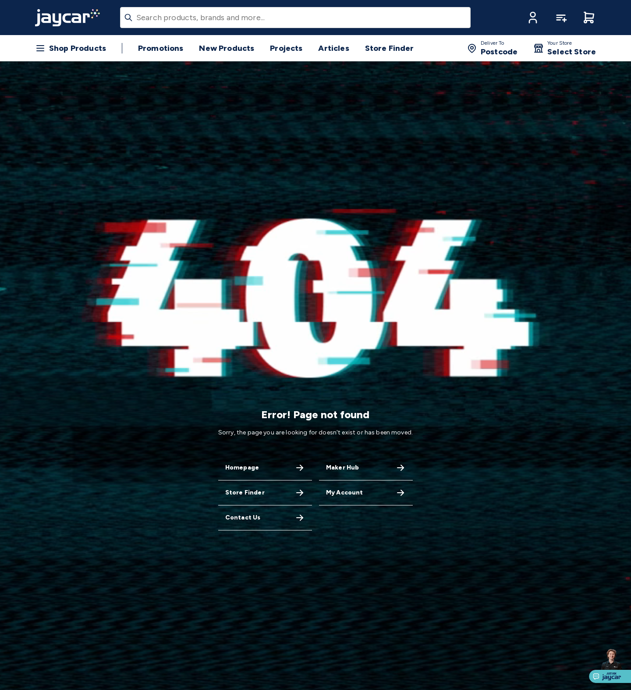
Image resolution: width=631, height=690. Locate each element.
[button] (533, 18)
